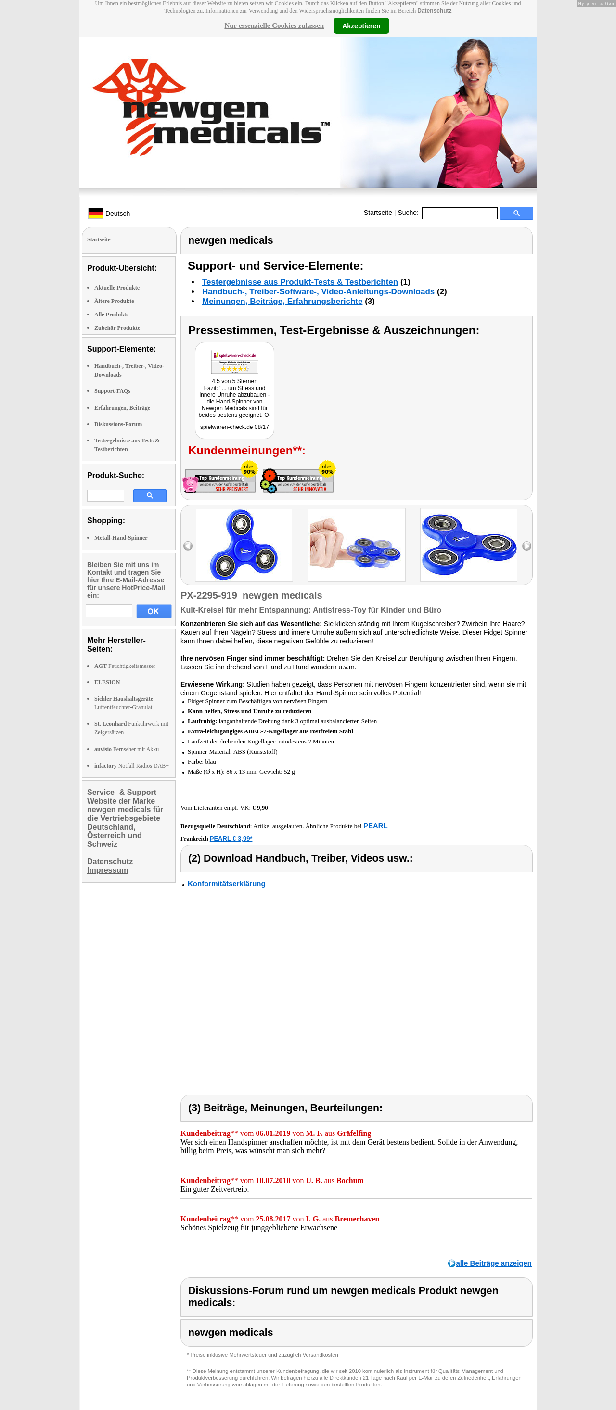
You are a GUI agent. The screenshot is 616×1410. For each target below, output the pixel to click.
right (526, 546)
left (187, 546)
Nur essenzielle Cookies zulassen (274, 25)
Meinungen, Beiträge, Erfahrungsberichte (282, 301)
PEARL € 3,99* (231, 838)
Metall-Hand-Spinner (121, 537)
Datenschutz (434, 10)
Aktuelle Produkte (117, 287)
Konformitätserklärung (227, 884)
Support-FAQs (112, 391)
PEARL (375, 825)
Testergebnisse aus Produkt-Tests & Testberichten (300, 282)
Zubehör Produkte (117, 328)
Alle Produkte (111, 314)
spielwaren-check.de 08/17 (234, 427)
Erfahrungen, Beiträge (122, 407)
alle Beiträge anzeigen (494, 1263)
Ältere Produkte (114, 301)
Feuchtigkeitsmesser (124, 666)
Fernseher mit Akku (126, 749)
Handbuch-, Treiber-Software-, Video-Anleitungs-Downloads (318, 291)
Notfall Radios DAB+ (131, 765)
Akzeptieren (361, 25)
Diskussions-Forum (118, 424)
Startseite (378, 212)
